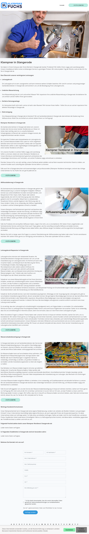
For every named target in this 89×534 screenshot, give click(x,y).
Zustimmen (69, 530)
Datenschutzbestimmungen (39, 502)
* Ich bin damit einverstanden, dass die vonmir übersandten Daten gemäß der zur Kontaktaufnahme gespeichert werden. (43, 502)
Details (45, 531)
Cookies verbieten (81, 530)
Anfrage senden (30, 512)
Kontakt (62, 5)
